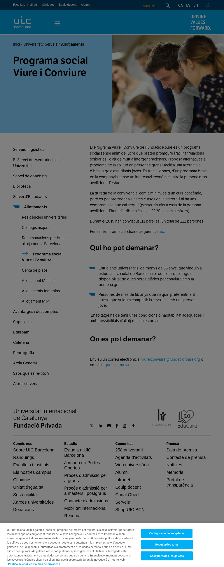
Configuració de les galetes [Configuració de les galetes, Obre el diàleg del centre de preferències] (167, 550)
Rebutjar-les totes (166, 561)
